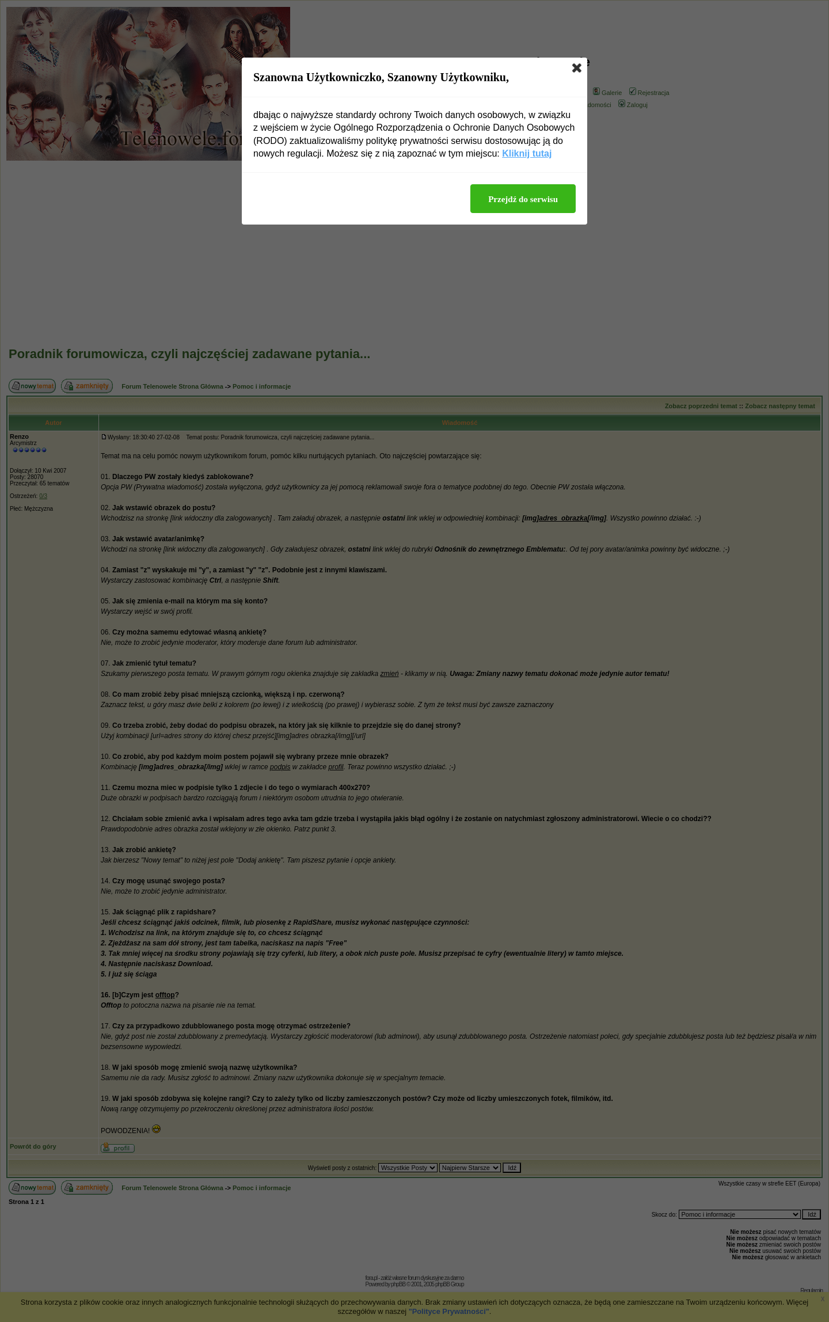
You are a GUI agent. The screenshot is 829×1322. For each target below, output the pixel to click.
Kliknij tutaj (527, 153)
